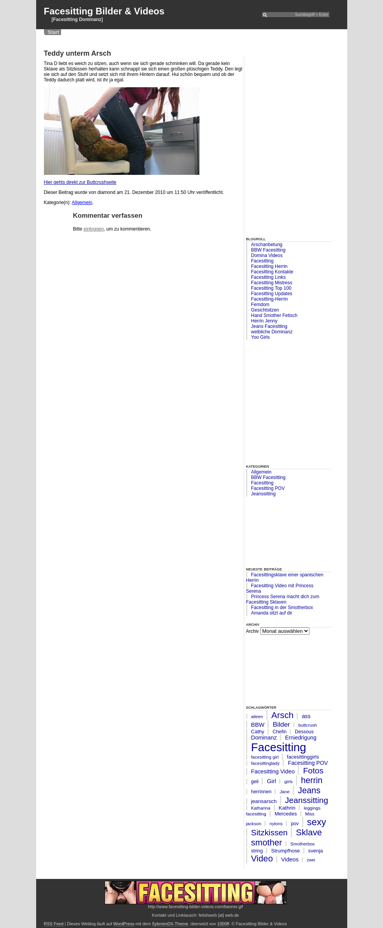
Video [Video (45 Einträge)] (262, 858)
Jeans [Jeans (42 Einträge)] (309, 790)
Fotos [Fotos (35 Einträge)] (313, 770)
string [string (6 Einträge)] (257, 851)
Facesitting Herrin (269, 266)
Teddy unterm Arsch (77, 53)
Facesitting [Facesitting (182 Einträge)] (278, 747)
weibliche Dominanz (272, 332)
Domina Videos (267, 255)
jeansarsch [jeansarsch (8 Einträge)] (264, 801)
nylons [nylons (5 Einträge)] (276, 823)
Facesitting (262, 261)
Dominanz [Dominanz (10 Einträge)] (264, 737)
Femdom (260, 304)
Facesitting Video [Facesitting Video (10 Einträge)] (273, 771)
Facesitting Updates (271, 293)
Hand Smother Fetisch (274, 315)
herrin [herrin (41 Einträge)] (311, 780)
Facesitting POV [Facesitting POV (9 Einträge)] (308, 763)
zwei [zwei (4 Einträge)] (311, 860)
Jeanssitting (263, 494)
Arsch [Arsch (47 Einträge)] (282, 715)
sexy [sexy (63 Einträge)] (316, 822)
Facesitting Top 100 (271, 288)
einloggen (94, 229)
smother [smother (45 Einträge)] (266, 842)
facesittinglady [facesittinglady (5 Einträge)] (265, 763)
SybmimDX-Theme (170, 923)
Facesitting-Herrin (269, 299)
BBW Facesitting (268, 250)
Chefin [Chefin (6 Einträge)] (280, 731)
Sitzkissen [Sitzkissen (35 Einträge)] (269, 832)
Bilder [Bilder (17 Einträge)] (281, 724)
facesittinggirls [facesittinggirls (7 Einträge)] (303, 757)
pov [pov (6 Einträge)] (295, 823)
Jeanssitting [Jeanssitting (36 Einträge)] (306, 800)
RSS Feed (54, 923)
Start (53, 32)
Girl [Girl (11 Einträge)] (271, 781)
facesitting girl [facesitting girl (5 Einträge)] (265, 756)
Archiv (252, 631)
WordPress (123, 923)
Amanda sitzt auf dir (271, 613)
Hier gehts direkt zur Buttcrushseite (80, 182)
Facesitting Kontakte (272, 272)
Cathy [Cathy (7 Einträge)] (257, 731)
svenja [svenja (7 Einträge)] (315, 851)
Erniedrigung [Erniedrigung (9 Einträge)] (301, 737)
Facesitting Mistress (271, 282)
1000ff (223, 923)
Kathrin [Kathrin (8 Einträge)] (287, 808)
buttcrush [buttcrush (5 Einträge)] (307, 724)
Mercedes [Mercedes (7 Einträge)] (286, 814)
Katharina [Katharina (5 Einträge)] (261, 807)
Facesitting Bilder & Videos (104, 11)
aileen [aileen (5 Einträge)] (257, 716)
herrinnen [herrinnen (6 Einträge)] (261, 791)
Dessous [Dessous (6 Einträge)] (304, 731)
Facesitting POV (268, 488)
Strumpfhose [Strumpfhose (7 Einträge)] (285, 851)
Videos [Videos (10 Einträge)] (290, 859)
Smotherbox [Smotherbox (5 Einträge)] (302, 843)
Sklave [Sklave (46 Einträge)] (309, 832)
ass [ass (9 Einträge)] (306, 716)
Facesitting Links (268, 277)
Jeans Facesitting (269, 326)
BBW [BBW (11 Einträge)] (258, 724)
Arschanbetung (267, 244)
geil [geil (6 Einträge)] (255, 781)
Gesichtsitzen (265, 310)
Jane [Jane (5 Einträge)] (284, 791)
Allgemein (261, 472)
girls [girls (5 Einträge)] (288, 781)
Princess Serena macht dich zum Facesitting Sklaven (282, 599)
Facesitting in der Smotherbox (282, 607)
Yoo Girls (260, 337)
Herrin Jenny (264, 321)
